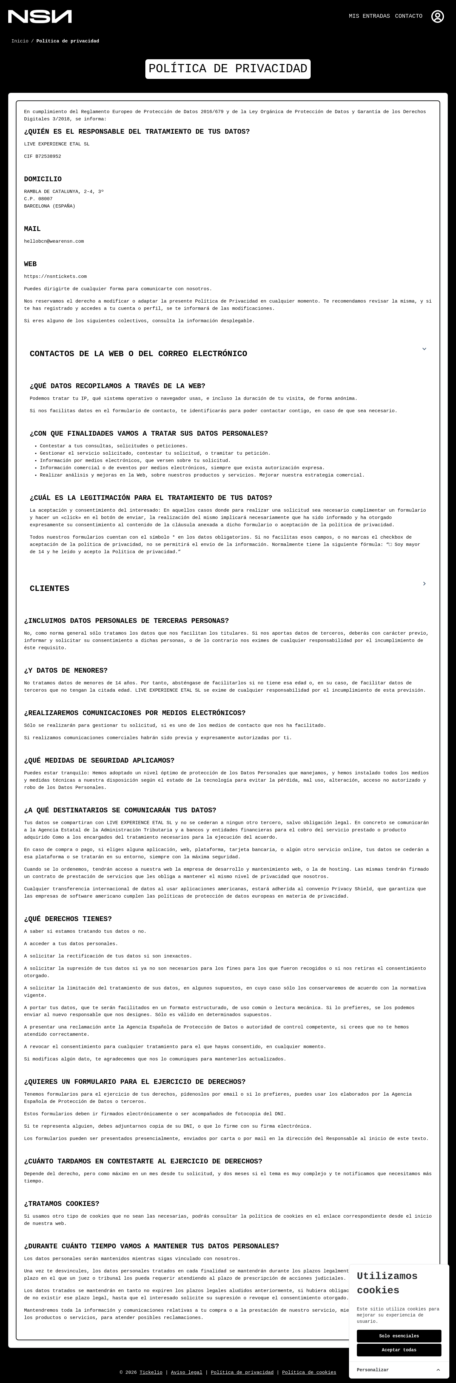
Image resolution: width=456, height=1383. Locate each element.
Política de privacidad (242, 1373)
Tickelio (151, 1373)
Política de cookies (309, 1373)
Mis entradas (369, 16)
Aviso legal (186, 1373)
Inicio (19, 41)
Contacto (408, 16)
